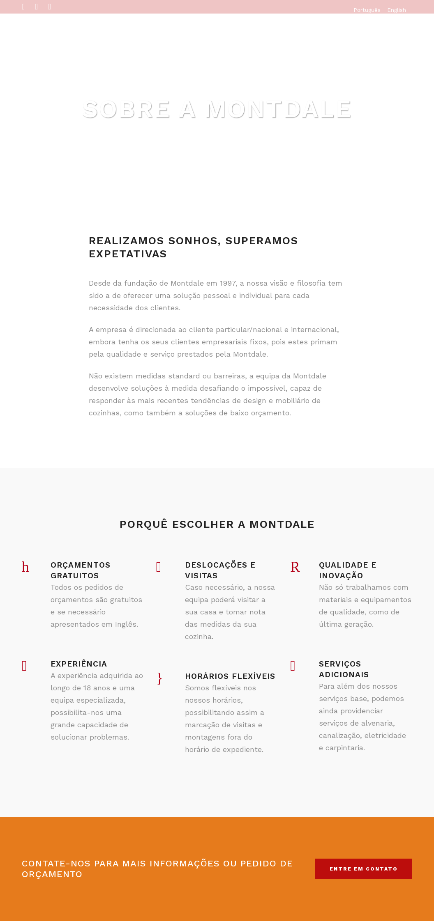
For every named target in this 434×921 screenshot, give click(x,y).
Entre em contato (364, 869)
